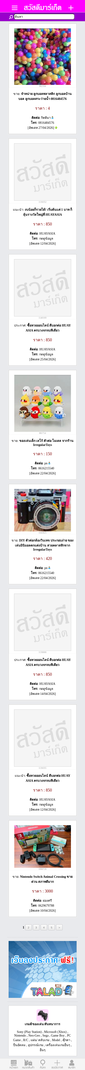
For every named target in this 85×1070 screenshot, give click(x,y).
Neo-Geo (34, 1035)
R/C (25, 1040)
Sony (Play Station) (29, 1032)
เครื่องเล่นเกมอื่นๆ (58, 1045)
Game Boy (58, 1035)
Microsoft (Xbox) (55, 1032)
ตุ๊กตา (66, 1040)
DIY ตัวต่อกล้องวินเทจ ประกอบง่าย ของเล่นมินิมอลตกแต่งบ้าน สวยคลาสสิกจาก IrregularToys (44, 545)
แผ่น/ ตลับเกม (40, 1040)
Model (56, 1040)
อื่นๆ (43, 1050)
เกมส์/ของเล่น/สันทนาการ (43, 1024)
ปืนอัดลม (19, 1045)
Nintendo (20, 1035)
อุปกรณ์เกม (35, 1045)
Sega (45, 1035)
